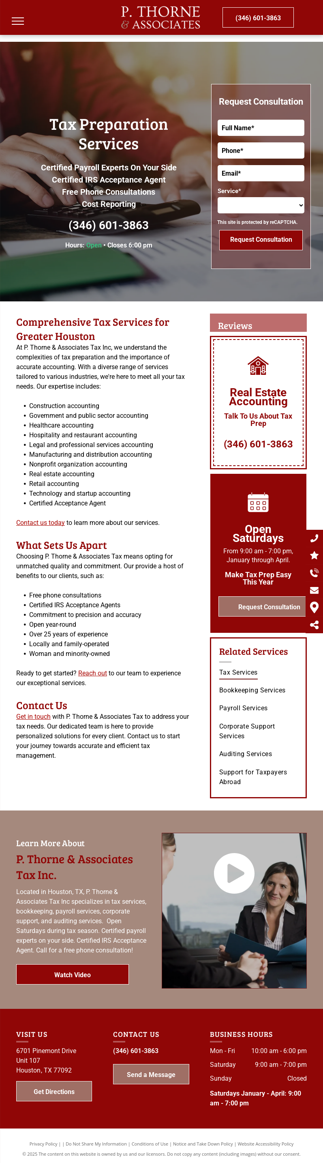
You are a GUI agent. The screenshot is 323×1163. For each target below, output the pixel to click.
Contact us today (40, 523)
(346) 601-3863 (108, 225)
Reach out (92, 673)
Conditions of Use (150, 1144)
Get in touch (33, 716)
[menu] (17, 21)
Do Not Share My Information (96, 1144)
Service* (229, 191)
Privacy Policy (44, 1144)
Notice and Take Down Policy (203, 1144)
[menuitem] (259, 672)
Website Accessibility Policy (265, 1144)
